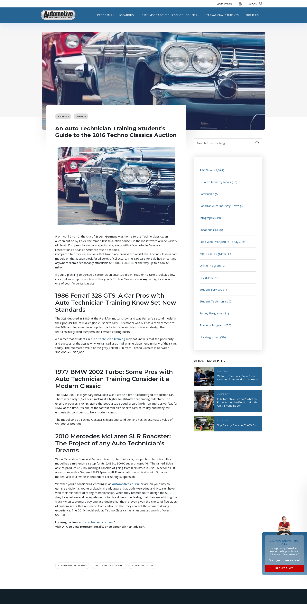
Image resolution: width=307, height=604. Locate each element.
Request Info (284, 568)
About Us (252, 15)
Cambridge (207, 194)
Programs (104, 15)
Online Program (210, 265)
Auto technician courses (72, 565)
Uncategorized (209, 337)
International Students (221, 15)
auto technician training (109, 565)
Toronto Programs (212, 325)
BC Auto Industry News (215, 182)
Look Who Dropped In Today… (220, 242)
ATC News (63, 116)
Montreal (223, 371)
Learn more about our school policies (169, 15)
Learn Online (224, 3)
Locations (126, 15)
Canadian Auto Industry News (219, 206)
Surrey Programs (211, 313)
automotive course (142, 565)
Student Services (211, 289)
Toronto (81, 116)
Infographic (207, 218)
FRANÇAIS (252, 3)
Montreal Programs (213, 254)
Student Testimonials (214, 301)
